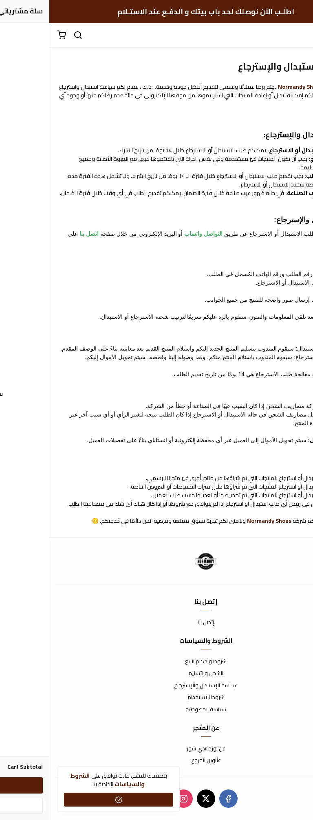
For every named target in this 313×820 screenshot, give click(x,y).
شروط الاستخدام (156, 697)
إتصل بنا (156, 622)
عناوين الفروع (157, 760)
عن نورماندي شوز (156, 749)
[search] (28, 35)
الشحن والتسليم (156, 673)
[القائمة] (301, 35)
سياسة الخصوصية (156, 710)
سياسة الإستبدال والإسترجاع (156, 686)
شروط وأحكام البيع (156, 662)
